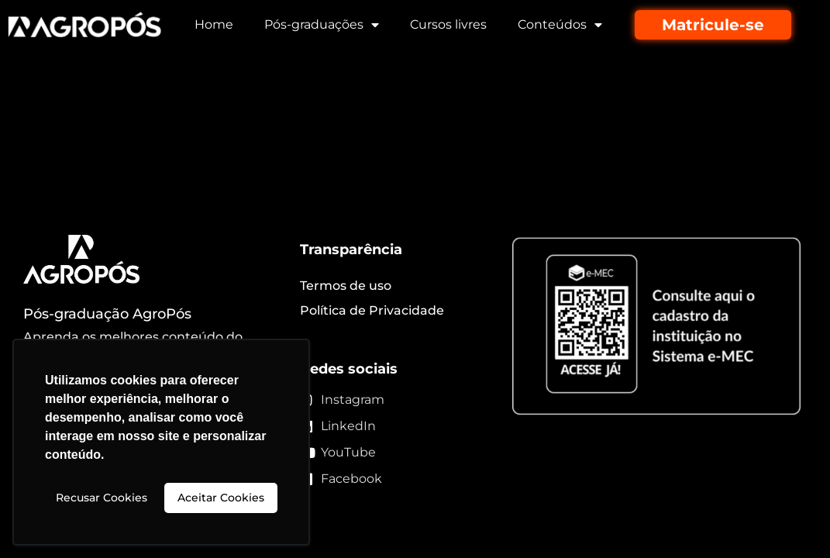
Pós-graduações (321, 25)
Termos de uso (345, 285)
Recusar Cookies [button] (101, 498)
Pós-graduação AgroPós (107, 313)
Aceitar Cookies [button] (220, 498)
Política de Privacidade (372, 310)
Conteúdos (560, 25)
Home (214, 24)
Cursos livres (448, 24)
